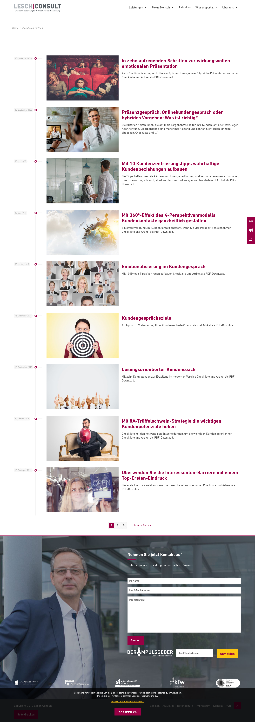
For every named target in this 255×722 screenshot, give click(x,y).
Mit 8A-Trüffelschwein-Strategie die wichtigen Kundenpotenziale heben (171, 423)
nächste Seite (142, 525)
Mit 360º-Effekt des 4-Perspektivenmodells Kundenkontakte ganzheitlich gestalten (168, 217)
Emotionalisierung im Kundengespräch (164, 266)
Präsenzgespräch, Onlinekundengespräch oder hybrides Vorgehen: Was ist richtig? (172, 114)
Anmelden (227, 654)
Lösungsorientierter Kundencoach (158, 369)
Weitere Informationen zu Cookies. (127, 701)
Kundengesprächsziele (146, 318)
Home (15, 28)
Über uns (230, 7)
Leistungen (138, 7)
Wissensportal (206, 7)
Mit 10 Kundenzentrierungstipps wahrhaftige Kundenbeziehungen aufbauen (170, 166)
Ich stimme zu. (128, 711)
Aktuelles (185, 7)
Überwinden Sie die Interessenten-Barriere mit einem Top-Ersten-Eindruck (180, 475)
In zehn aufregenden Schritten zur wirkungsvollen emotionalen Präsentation (176, 63)
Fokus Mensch (163, 7)
